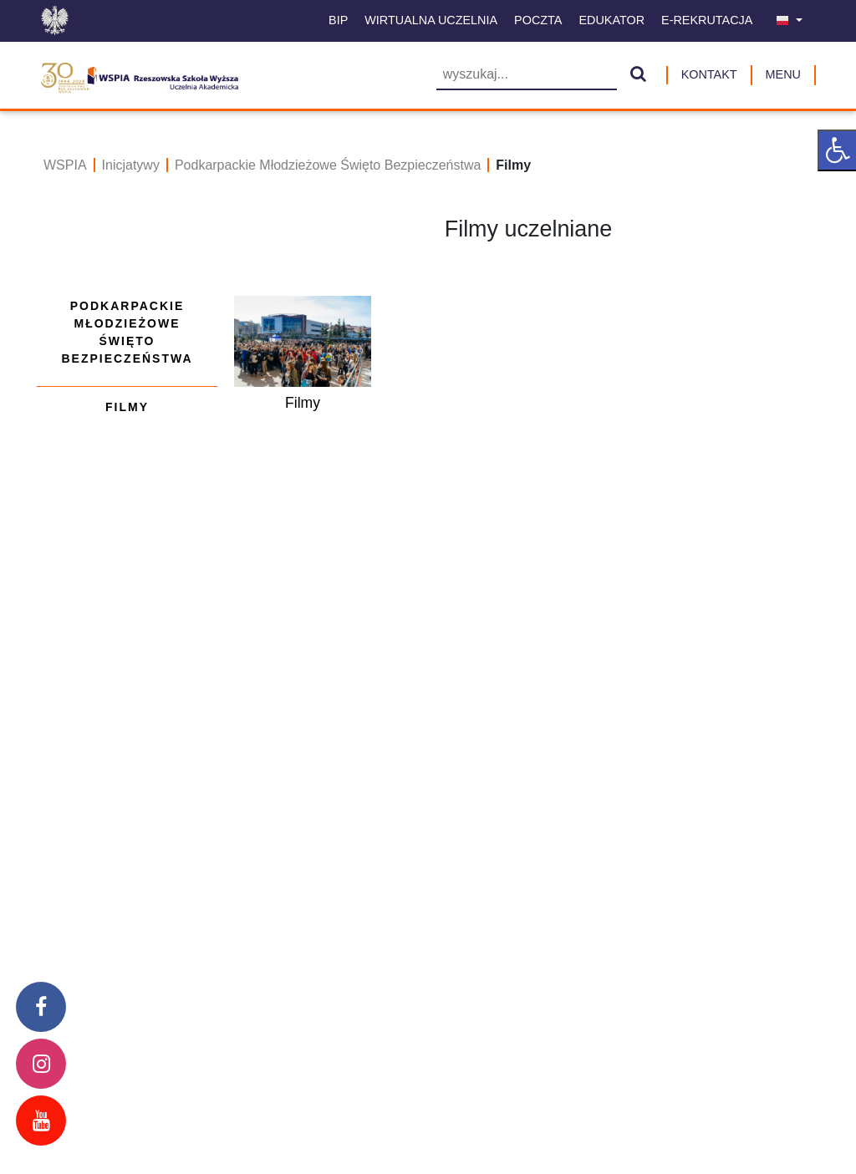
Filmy (127, 407)
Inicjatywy (131, 165)
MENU (783, 74)
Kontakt (709, 74)
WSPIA (65, 165)
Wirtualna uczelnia (430, 20)
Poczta (538, 20)
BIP (338, 20)
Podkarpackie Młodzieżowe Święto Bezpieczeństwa (328, 165)
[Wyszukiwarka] (526, 75)
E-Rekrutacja (706, 20)
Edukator (611, 20)
